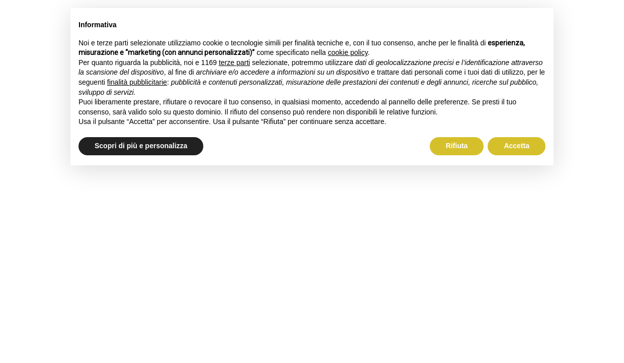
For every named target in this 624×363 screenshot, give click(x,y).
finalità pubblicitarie (137, 82)
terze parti (234, 62)
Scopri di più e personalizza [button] (141, 146)
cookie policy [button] (348, 52)
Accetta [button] (516, 146)
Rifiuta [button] (457, 146)
